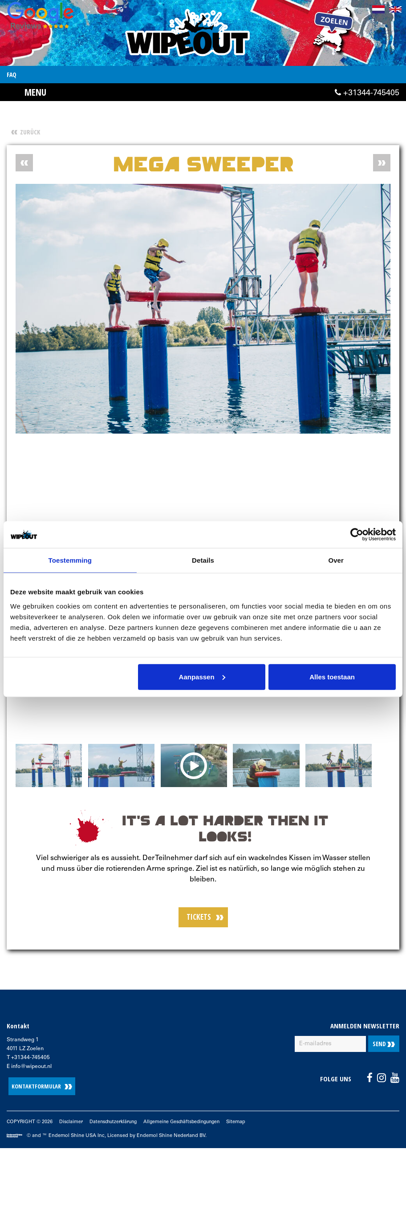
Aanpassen (202, 676)
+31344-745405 (367, 93)
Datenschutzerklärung (116, 1123)
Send (384, 1045)
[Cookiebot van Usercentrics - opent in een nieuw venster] (357, 534)
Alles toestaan (332, 676)
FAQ (11, 74)
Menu (35, 92)
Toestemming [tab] (70, 560)
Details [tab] (203, 560)
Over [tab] (336, 560)
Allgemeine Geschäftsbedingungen (189, 1123)
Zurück (30, 132)
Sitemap (247, 1123)
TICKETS (199, 918)
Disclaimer (71, 1123)
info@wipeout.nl (31, 1068)
